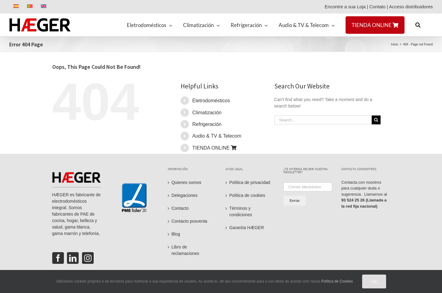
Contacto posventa (189, 221)
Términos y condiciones (240, 211)
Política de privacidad (249, 182)
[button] (417, 25)
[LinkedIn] (73, 258)
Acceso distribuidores (411, 6)
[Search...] (323, 119)
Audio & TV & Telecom (216, 136)
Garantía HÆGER (246, 227)
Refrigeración (206, 124)
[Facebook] (58, 258)
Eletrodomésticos (211, 100)
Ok (374, 281)
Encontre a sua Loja (345, 6)
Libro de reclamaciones (185, 250)
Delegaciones (184, 195)
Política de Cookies (337, 281)
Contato (377, 6)
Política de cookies (247, 195)
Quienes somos (186, 182)
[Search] (376, 119)
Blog (175, 234)
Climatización (206, 112)
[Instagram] (88, 258)
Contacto (180, 208)
